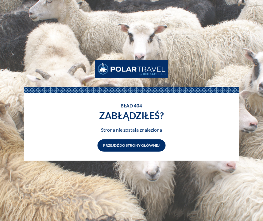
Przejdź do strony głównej (131, 145)
